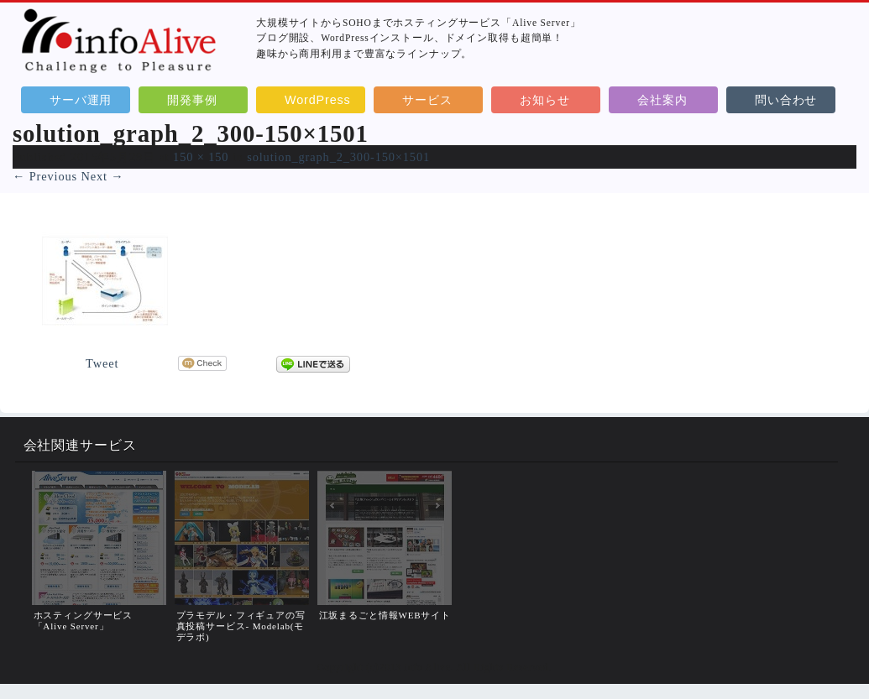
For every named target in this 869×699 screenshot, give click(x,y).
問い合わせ (786, 100)
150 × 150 (200, 157)
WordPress (318, 100)
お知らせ (544, 100)
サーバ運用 (81, 100)
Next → (102, 176)
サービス (427, 100)
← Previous (45, 176)
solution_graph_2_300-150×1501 (338, 157)
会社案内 (662, 100)
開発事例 (192, 100)
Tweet (102, 363)
